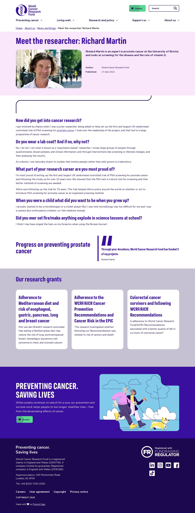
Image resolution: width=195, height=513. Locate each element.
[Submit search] (175, 8)
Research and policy (101, 20)
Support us (139, 20)
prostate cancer (65, 130)
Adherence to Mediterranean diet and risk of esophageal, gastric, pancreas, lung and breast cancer (42, 319)
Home (19, 28)
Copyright (60, 491)
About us (170, 20)
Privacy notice (79, 491)
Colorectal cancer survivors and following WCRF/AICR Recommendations (153, 319)
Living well (64, 20)
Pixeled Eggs (39, 504)
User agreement (40, 491)
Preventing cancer (27, 20)
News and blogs (46, 28)
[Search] (164, 8)
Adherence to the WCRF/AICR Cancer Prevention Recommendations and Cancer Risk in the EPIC (97, 319)
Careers (21, 491)
